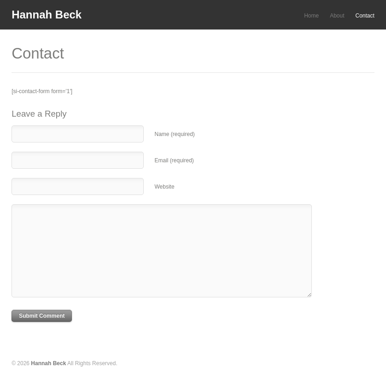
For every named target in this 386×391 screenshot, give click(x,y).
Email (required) (173, 160)
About (337, 15)
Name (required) (174, 134)
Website (164, 187)
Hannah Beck (47, 14)
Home (311, 15)
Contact (365, 15)
